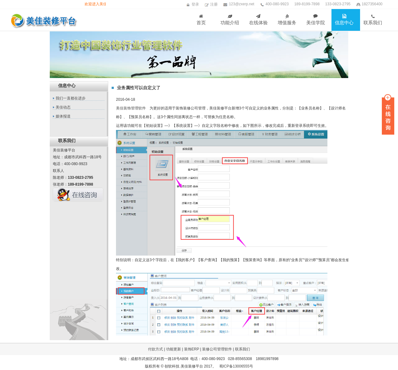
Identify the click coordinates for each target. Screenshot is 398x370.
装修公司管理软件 (217, 349)
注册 (214, 4)
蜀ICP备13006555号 (236, 366)
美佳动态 (63, 107)
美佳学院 (315, 19)
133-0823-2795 (337, 4)
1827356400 (372, 4)
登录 (195, 4)
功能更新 (173, 349)
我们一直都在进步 (71, 98)
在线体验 (258, 19)
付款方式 (155, 349)
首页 (201, 19)
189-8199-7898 (306, 4)
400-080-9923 (277, 4)
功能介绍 (229, 19)
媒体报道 (63, 116)
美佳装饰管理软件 (131, 108)
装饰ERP (191, 349)
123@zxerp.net (241, 4)
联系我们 (372, 19)
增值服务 (287, 19)
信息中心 (344, 19)
